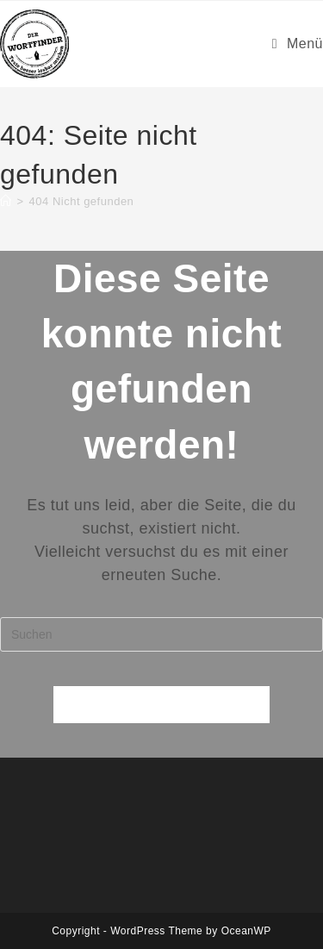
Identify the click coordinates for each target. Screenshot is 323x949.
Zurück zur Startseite (161, 704)
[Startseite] (6, 201)
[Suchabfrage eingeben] (161, 634)
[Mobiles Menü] (297, 43)
